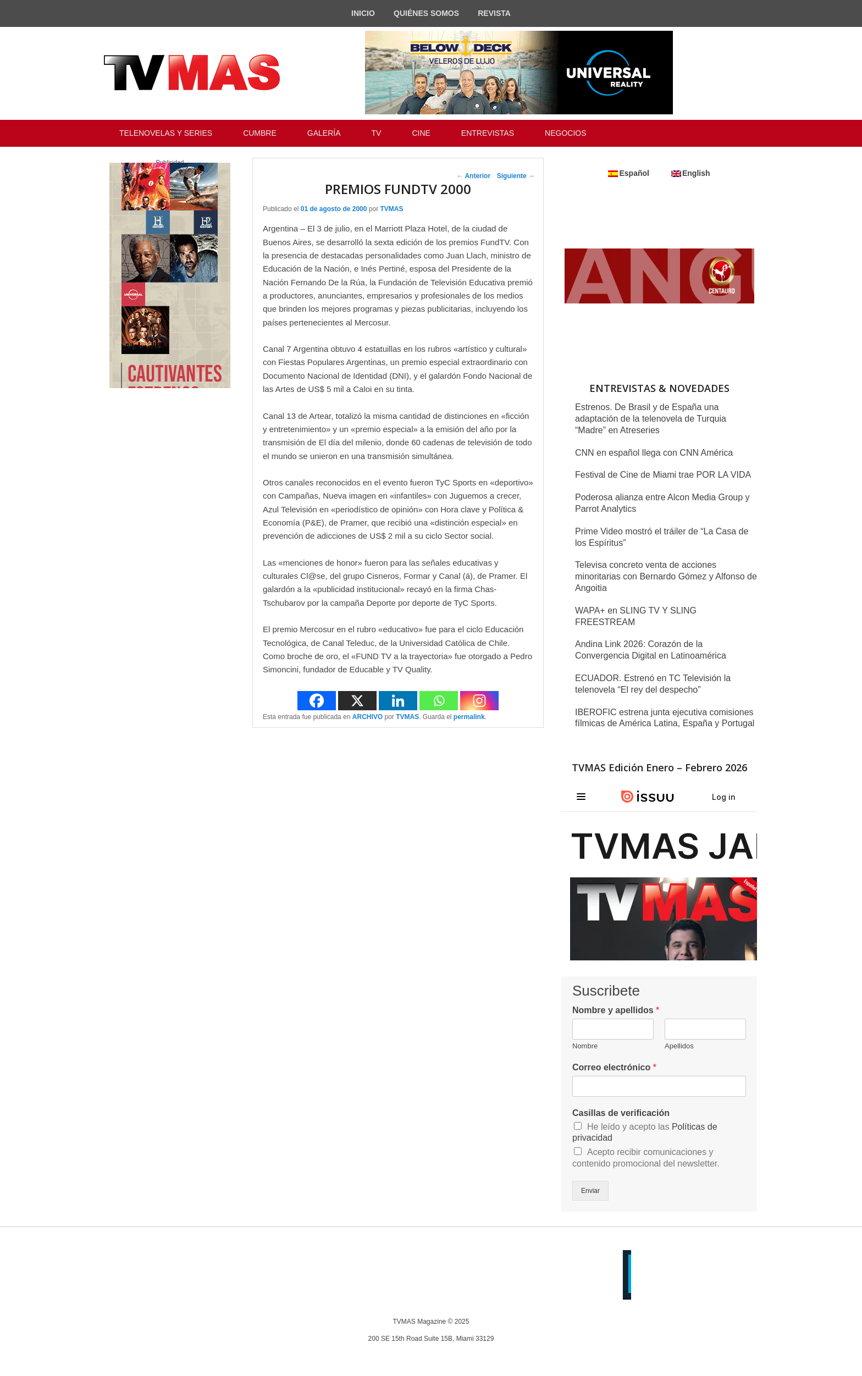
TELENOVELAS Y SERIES (165, 133)
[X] (357, 700)
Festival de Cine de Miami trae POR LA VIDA (663, 474)
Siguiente (516, 176)
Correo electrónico (614, 1067)
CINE (421, 133)
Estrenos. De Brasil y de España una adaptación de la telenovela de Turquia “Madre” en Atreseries (650, 418)
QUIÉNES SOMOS (426, 13)
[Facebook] (316, 700)
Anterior (474, 176)
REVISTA (494, 13)
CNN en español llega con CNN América (654, 452)
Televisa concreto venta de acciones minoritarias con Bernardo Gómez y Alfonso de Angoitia (666, 576)
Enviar (590, 1191)
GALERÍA (324, 133)
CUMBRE (260, 133)
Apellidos (679, 1046)
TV (377, 133)
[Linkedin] (398, 700)
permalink (469, 717)
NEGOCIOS (565, 133)
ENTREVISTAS (487, 133)
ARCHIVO (367, 717)
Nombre (585, 1046)
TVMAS (391, 209)
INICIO (363, 13)
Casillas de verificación (621, 1113)
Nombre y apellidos (615, 1010)
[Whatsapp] (438, 700)
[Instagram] (479, 700)
